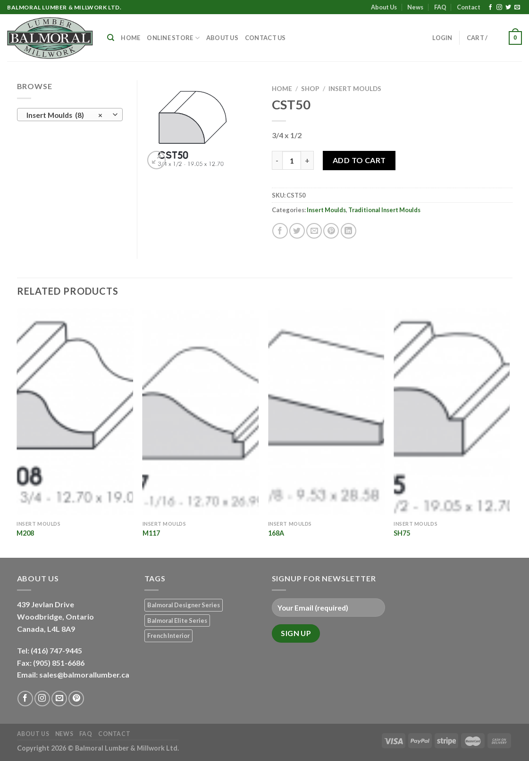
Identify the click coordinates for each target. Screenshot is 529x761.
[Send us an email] (517, 7)
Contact (468, 7)
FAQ (440, 7)
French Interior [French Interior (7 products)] (168, 635)
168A (276, 533)
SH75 (402, 533)
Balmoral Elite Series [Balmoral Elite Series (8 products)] (177, 620)
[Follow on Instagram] (499, 7)
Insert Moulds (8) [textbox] (64, 115)
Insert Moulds (354, 88)
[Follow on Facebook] (490, 7)
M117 (151, 533)
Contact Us (265, 37)
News (415, 7)
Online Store (173, 37)
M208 (25, 533)
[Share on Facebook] (280, 231)
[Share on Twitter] (297, 231)
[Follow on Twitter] (508, 7)
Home (130, 37)
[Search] (110, 38)
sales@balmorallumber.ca (84, 674)
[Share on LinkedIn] (348, 231)
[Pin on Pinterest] (331, 231)
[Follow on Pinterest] (76, 698)
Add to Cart (359, 160)
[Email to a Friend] (314, 231)
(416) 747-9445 (57, 650)
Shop (310, 88)
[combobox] (70, 114)
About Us (384, 7)
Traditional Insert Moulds (384, 210)
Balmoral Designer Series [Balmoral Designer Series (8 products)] (183, 605)
